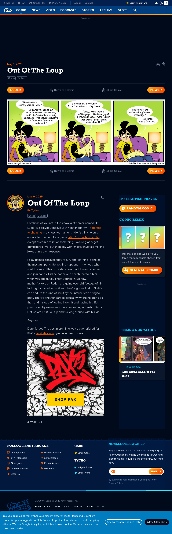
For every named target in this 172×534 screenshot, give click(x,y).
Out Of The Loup (58, 205)
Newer (156, 91)
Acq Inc (9, 3)
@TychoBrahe (83, 470)
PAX (21, 3)
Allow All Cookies (156, 522)
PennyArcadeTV (51, 456)
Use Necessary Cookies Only (120, 522)
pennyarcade (49, 461)
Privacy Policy (115, 488)
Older (15, 91)
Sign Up (143, 3)
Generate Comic (140, 268)
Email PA (13, 477)
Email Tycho (82, 475)
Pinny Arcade (57, 3)
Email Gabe (82, 456)
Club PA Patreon (17, 472)
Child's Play (37, 3)
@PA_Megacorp (17, 461)
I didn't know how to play (84, 238)
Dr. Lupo (22, 79)
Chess (11, 79)
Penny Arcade (50, 466)
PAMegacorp (15, 466)
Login (132, 3)
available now (45, 335)
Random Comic (137, 206)
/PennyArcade (16, 456)
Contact (88, 3)
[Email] (128, 477)
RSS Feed (47, 472)
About (77, 3)
